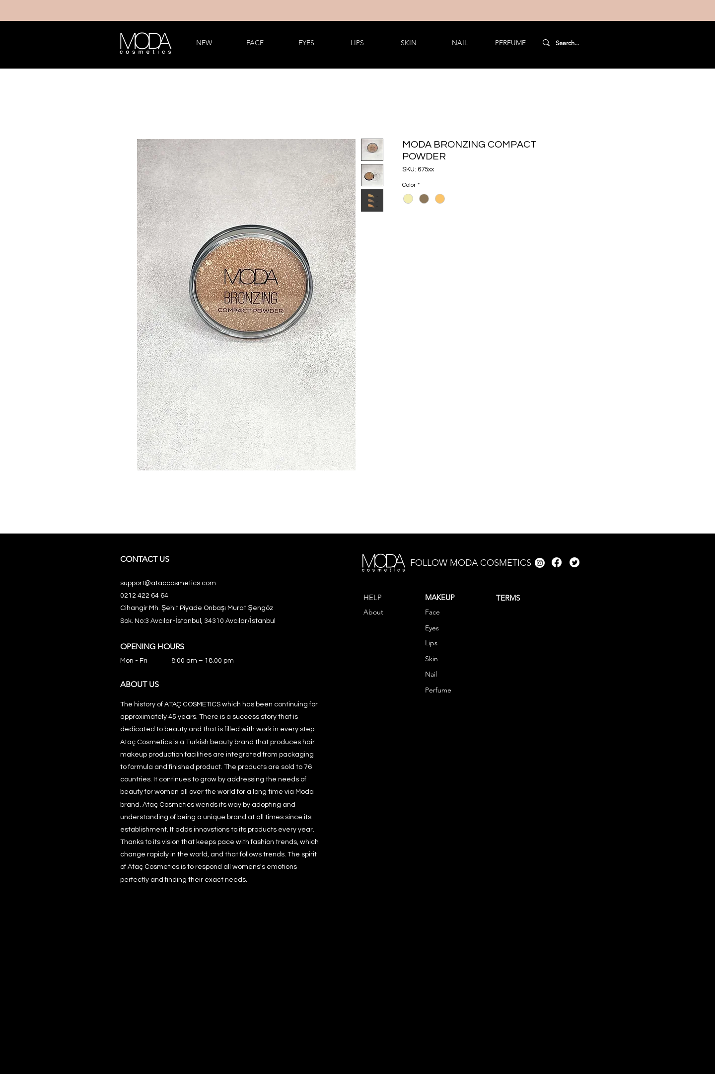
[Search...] (567, 43)
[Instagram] (540, 563)
